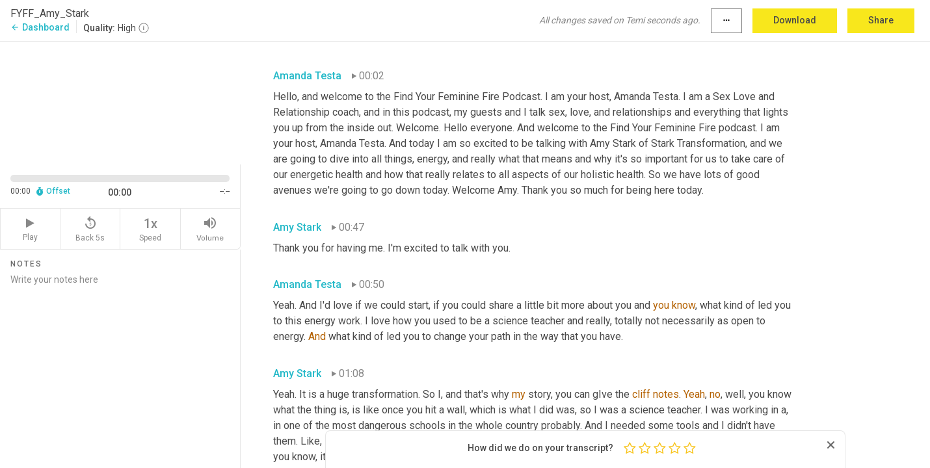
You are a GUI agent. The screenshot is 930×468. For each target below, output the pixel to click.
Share (881, 20)
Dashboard (40, 27)
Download (794, 20)
